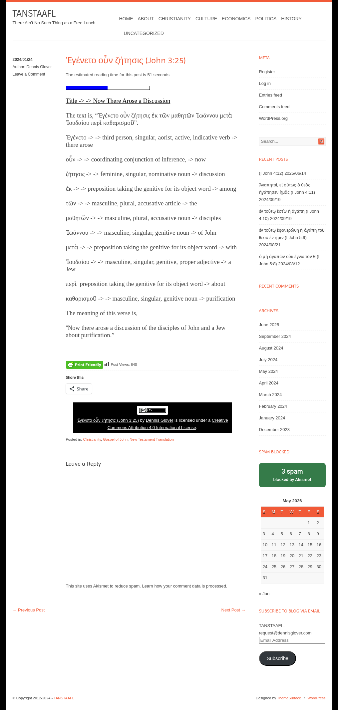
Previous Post (29, 609)
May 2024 (268, 371)
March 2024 (270, 394)
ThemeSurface (289, 698)
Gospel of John (115, 439)
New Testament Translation (151, 439)
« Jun (264, 593)
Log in (265, 83)
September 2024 (275, 336)
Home (126, 18)
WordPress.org (273, 118)
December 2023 (274, 429)
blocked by (292, 474)
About (146, 18)
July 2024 (268, 359)
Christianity (175, 18)
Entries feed (270, 95)
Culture (206, 18)
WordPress (316, 698)
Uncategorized (144, 33)
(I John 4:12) (271, 173)
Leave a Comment (29, 74)
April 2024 (269, 382)
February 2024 (273, 406)
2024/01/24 (23, 59)
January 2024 (272, 417)
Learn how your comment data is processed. (184, 586)
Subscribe (277, 658)
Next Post (233, 609)
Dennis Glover (39, 67)
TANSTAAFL (34, 13)
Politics (265, 18)
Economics (236, 18)
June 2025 (269, 324)
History (291, 18)
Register (267, 71)
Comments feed (274, 106)
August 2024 (271, 348)
